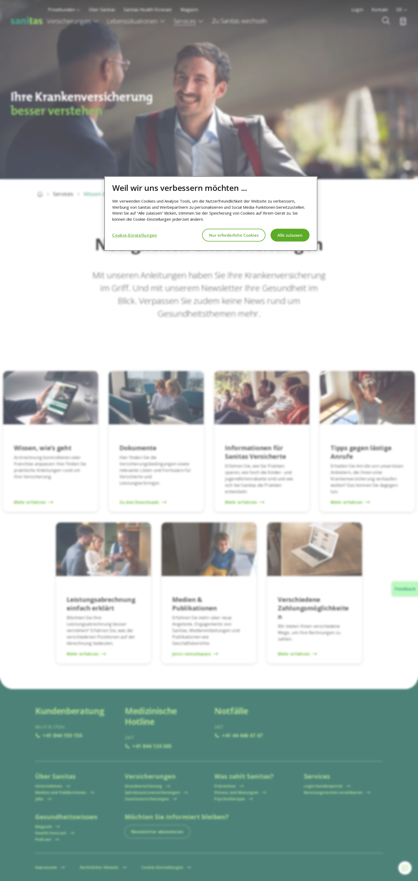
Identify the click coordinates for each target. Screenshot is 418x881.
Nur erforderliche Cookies (234, 235)
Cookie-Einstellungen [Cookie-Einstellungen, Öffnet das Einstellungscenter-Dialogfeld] (134, 235)
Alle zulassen (290, 235)
